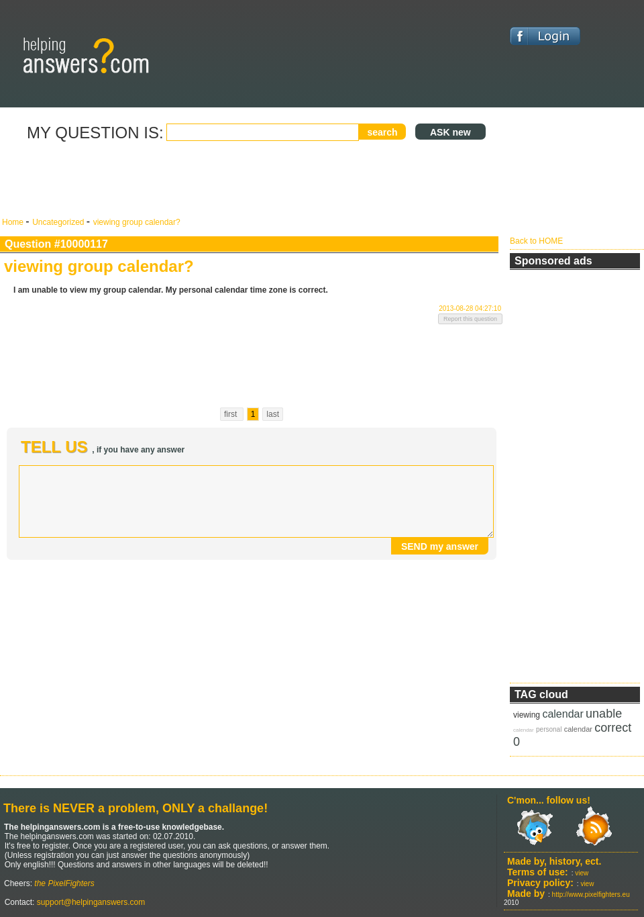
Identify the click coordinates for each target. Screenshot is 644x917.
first (231, 414)
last (272, 414)
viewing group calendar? (136, 222)
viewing (526, 715)
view (581, 873)
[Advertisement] (251, 180)
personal (548, 729)
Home (13, 222)
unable (604, 713)
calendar (562, 714)
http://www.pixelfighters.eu (591, 894)
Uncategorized (59, 222)
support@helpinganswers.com (89, 902)
